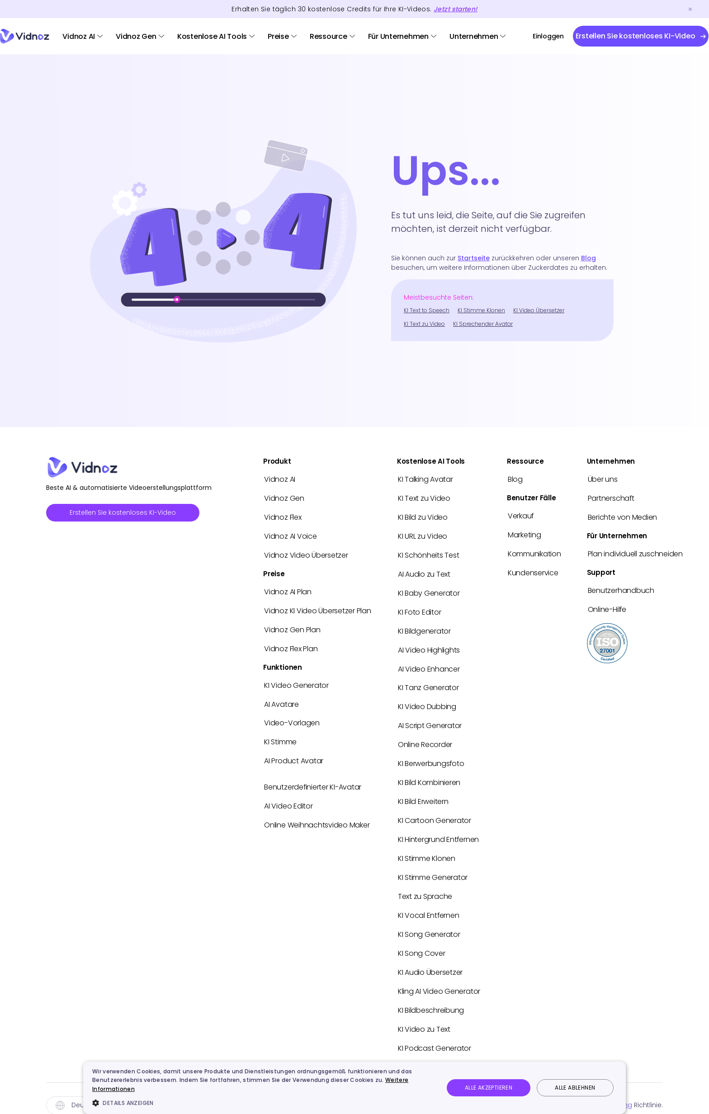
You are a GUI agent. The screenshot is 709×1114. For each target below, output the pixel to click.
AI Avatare (281, 700)
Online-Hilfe (607, 607)
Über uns (603, 479)
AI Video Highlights (429, 646)
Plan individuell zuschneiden (635, 552)
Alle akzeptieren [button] (488, 1087)
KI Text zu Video (424, 324)
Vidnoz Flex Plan (290, 645)
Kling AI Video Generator (439, 979)
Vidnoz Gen (136, 36)
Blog (588, 258)
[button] (262, 1102)
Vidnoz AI (78, 36)
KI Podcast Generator (434, 1035)
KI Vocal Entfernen (429, 905)
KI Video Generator (296, 681)
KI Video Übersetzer (538, 310)
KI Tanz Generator (428, 683)
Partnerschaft (611, 498)
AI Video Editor (288, 799)
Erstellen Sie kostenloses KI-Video (123, 512)
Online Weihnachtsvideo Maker (316, 818)
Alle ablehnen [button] (575, 1087)
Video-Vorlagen (292, 718)
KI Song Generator (429, 924)
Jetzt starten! (455, 9)
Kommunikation (534, 552)
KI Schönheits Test (428, 553)
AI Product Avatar (293, 755)
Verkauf (521, 515)
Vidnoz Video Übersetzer (306, 553)
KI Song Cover (421, 942)
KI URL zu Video (422, 535)
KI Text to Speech (426, 310)
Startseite (474, 258)
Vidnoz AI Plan (288, 589)
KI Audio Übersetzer (430, 961)
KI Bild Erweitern (423, 794)
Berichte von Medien (622, 516)
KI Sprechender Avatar (483, 324)
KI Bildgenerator (424, 627)
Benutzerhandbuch (621, 588)
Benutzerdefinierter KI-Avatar (313, 781)
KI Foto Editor (419, 609)
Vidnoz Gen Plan (292, 626)
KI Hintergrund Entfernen (438, 831)
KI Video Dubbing (427, 701)
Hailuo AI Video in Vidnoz (439, 1053)
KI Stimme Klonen (481, 310)
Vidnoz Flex (282, 516)
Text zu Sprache (425, 887)
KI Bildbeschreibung (431, 998)
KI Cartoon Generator (434, 813)
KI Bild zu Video (423, 516)
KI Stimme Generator (433, 868)
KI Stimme (280, 737)
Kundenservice (533, 571)
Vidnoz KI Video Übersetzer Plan (317, 608)
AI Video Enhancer (429, 664)
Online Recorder (425, 738)
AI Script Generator (430, 720)
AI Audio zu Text (424, 572)
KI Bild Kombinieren (429, 776)
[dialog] (354, 1088)
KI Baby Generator (429, 590)
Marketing (524, 534)
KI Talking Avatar (425, 479)
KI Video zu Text (424, 1016)
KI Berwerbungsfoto (431, 757)
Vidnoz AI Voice (290, 535)
